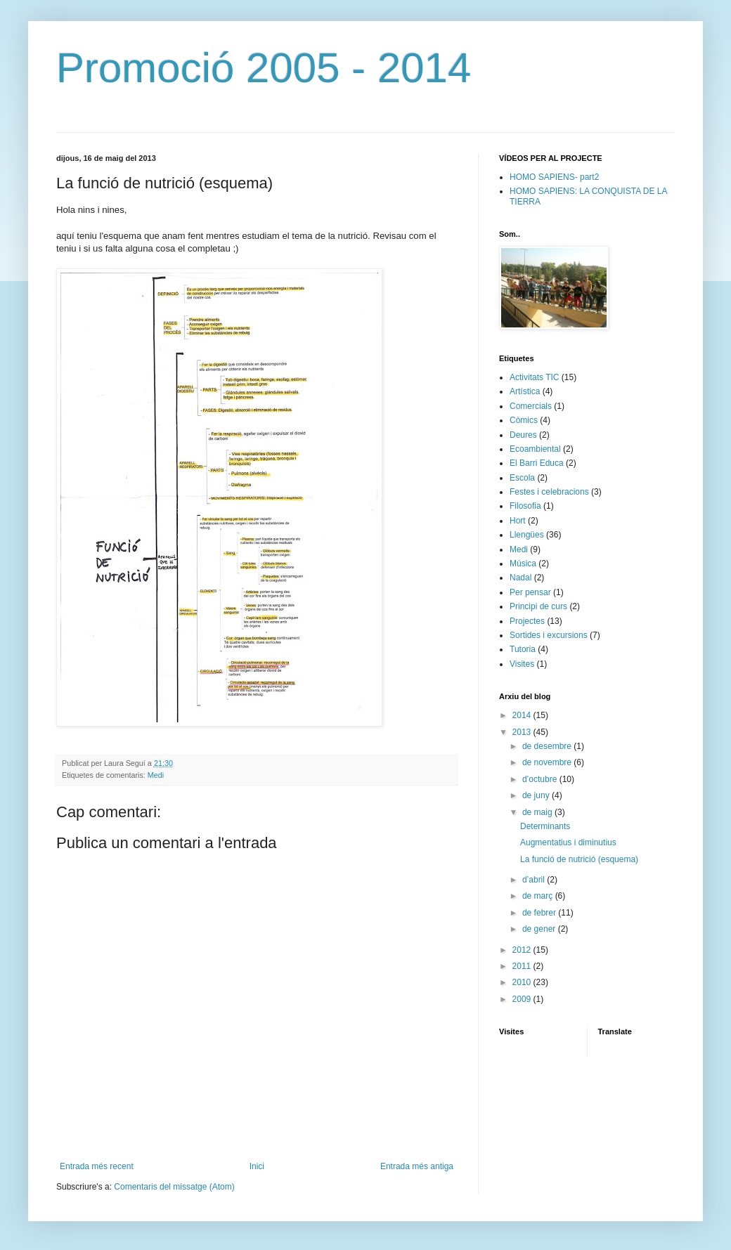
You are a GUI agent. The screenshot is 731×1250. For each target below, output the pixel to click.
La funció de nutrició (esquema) (579, 859)
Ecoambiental (535, 449)
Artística (525, 391)
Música (523, 563)
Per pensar (530, 592)
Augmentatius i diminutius (568, 842)
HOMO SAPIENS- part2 (554, 177)
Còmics (524, 420)
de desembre (548, 746)
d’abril (534, 880)
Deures (523, 435)
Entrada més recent (97, 1166)
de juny (537, 795)
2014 (522, 715)
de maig (538, 812)
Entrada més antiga (416, 1166)
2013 (522, 732)
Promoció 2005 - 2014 (263, 67)
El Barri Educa (537, 463)
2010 (522, 982)
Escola (522, 478)
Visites (522, 664)
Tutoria (523, 649)
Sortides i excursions (549, 635)
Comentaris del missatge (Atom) (174, 1187)
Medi (156, 775)
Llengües (527, 535)
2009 (522, 999)
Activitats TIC (534, 377)
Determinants (545, 826)
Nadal (520, 577)
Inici (257, 1166)
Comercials (531, 406)
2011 (522, 966)
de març (538, 896)
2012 (522, 950)
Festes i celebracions (549, 492)
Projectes (527, 621)
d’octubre (540, 779)
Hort (518, 521)
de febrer (540, 913)
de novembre (548, 762)
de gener (540, 929)
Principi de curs (538, 606)
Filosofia (525, 506)
